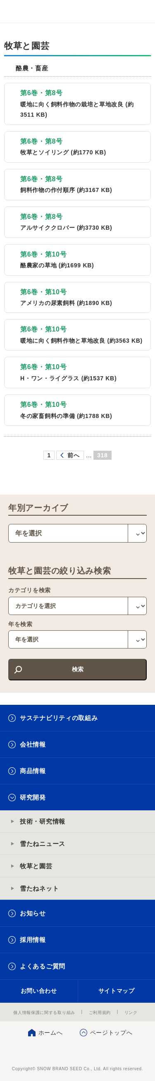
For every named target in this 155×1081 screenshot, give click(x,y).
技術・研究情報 (42, 821)
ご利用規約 (100, 1012)
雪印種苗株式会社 (77, 1052)
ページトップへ (111, 1032)
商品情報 (33, 770)
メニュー (141, 11)
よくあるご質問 (42, 966)
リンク (131, 1012)
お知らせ (33, 913)
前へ (73, 455)
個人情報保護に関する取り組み (44, 1012)
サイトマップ (116, 990)
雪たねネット (39, 888)
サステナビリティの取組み (59, 717)
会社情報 (33, 744)
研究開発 (33, 797)
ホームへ (50, 1032)
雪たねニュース (42, 843)
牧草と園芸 (36, 866)
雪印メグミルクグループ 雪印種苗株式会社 (23, 11)
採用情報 (33, 939)
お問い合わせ (39, 990)
